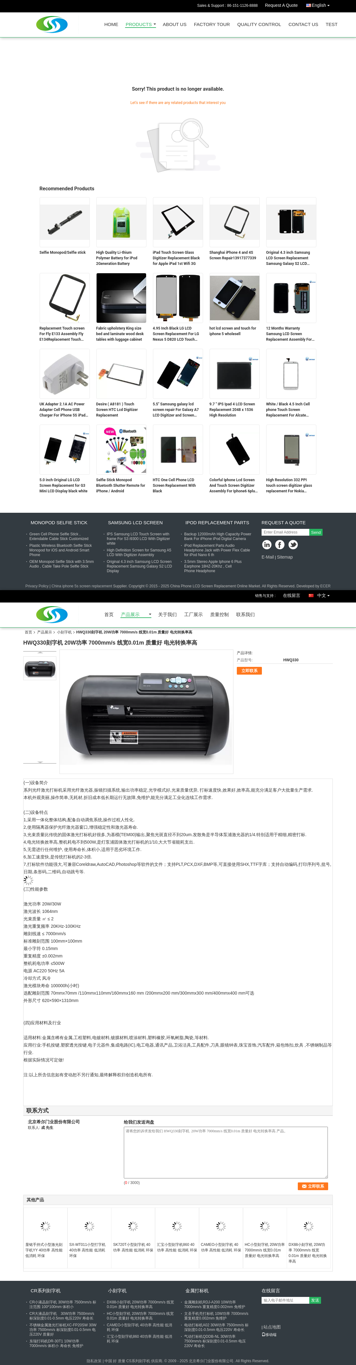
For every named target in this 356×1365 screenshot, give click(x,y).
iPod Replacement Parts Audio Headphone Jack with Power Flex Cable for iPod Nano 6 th (217, 550)
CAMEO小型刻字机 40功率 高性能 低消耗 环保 (221, 1247)
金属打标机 (197, 1290)
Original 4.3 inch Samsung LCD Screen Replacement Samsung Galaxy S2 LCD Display (288, 258)
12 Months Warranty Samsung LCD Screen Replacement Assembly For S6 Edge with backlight (289, 334)
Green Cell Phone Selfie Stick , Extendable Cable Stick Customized (59, 536)
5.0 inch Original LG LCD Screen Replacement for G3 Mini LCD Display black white (64, 485)
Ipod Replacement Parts (217, 522)
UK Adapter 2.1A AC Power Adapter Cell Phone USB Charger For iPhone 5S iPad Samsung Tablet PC (62, 410)
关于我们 (167, 614)
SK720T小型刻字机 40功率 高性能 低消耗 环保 (133, 1247)
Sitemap (285, 557)
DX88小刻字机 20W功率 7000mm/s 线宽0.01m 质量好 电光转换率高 (308, 1252)
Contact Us (303, 24)
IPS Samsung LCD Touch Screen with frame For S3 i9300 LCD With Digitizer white (138, 539)
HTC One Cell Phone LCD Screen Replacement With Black (174, 485)
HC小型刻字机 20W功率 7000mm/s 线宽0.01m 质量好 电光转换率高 (265, 1250)
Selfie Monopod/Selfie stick (63, 252)
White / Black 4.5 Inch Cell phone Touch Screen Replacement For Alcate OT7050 (288, 410)
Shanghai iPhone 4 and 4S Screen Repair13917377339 (233, 255)
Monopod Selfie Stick (59, 522)
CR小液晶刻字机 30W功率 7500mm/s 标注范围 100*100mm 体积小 (62, 1304)
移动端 (269, 1335)
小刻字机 (64, 632)
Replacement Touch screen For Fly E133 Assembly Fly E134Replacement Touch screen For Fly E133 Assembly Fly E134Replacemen (62, 334)
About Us (174, 24)
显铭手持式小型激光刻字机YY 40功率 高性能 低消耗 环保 (44, 1250)
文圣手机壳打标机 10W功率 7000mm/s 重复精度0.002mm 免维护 (216, 1315)
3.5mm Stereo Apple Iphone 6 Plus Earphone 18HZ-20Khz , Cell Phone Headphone (212, 566)
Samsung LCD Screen (135, 522)
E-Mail (268, 557)
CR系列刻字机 (46, 1290)
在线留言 (291, 595)
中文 (325, 594)
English (322, 4)
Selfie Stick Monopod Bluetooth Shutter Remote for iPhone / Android (120, 485)
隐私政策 (94, 1361)
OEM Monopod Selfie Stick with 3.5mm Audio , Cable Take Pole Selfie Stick (61, 563)
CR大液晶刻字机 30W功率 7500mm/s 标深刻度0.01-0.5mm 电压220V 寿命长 (61, 1315)
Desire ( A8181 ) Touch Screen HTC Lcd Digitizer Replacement (117, 409)
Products (139, 24)
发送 (315, 1300)
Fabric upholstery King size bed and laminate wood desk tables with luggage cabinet (120, 334)
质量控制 (219, 614)
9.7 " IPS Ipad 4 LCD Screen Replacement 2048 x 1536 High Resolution (232, 409)
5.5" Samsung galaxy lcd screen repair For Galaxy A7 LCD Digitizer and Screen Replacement (176, 410)
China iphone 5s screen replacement (82, 586)
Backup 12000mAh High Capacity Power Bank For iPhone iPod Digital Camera (217, 536)
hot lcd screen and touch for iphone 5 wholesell (233, 331)
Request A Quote (281, 5)
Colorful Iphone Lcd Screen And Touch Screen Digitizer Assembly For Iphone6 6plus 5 (233, 486)
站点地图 (272, 1326)
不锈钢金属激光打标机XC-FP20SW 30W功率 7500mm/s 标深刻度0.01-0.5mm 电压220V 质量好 (63, 1330)
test (331, 24)
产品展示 (130, 614)
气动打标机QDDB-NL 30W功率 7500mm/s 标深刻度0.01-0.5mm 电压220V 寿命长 (215, 1341)
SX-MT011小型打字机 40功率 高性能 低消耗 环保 (87, 1250)
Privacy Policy (37, 586)
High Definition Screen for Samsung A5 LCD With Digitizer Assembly (139, 552)
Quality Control (259, 24)
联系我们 (245, 614)
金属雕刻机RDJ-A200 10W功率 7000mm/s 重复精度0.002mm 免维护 (214, 1304)
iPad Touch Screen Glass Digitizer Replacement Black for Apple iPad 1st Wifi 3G (176, 258)
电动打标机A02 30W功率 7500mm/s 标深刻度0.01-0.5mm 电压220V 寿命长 (216, 1327)
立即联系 (249, 670)
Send (316, 532)
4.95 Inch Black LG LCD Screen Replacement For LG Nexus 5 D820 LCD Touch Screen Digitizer (176, 334)
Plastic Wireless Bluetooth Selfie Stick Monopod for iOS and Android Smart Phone (60, 550)
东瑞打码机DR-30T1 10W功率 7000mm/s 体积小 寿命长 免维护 (56, 1343)
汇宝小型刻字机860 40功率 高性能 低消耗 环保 (177, 1247)
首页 (109, 614)
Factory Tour (212, 24)
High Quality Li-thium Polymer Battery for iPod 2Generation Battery (116, 258)
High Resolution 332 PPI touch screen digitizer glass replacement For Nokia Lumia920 (289, 486)
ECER (325, 586)
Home (111, 24)
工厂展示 (193, 614)
